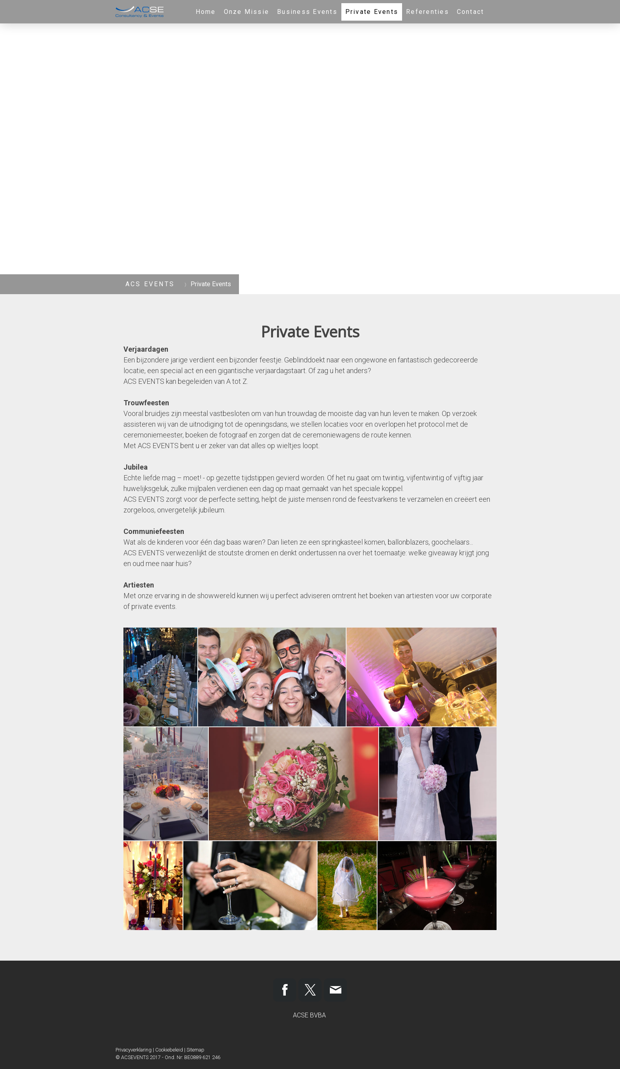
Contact (470, 11)
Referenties (427, 11)
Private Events (371, 11)
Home (206, 11)
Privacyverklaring (134, 1050)
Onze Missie (247, 11)
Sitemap (195, 1050)
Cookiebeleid (169, 1050)
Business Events (307, 11)
